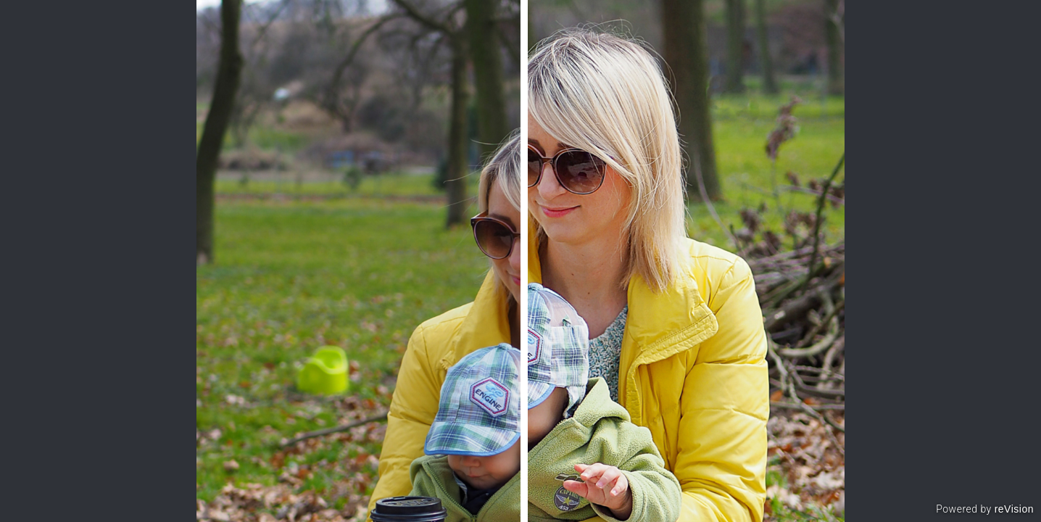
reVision (1014, 509)
